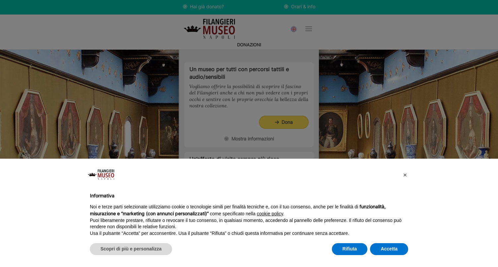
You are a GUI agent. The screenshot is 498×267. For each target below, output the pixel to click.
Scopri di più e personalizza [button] (130, 248)
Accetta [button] (389, 248)
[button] (405, 174)
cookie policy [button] (270, 213)
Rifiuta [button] (349, 248)
